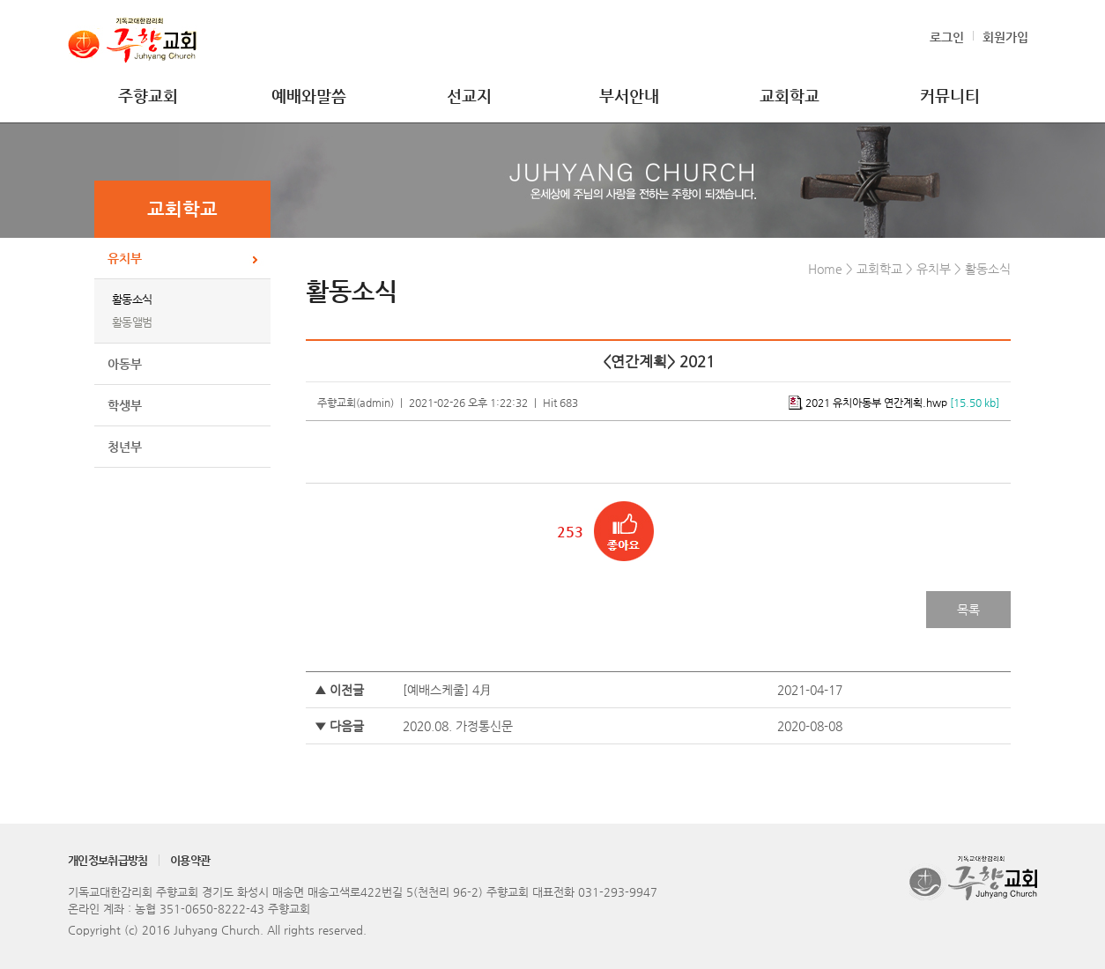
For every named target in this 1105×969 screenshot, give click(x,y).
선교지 (469, 95)
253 (570, 531)
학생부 (125, 405)
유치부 (125, 258)
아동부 (125, 364)
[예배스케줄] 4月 (447, 690)
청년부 (125, 447)
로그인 (947, 37)
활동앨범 (132, 322)
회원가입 (1005, 37)
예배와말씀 (308, 95)
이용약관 (190, 860)
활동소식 (132, 299)
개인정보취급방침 (108, 860)
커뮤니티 (950, 95)
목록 (968, 610)
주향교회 (148, 95)
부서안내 (629, 95)
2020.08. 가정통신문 (458, 726)
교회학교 (789, 95)
